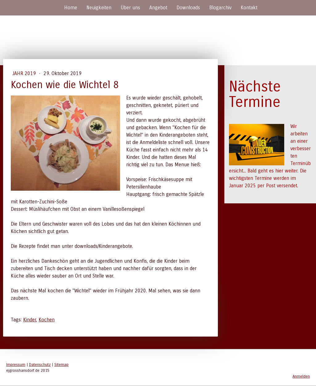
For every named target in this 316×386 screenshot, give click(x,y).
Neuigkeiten (98, 8)
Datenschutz (40, 364)
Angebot (158, 8)
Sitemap (61, 364)
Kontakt (249, 8)
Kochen (47, 320)
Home (70, 8)
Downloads (188, 8)
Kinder (29, 320)
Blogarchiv (220, 8)
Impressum (15, 364)
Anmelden (301, 376)
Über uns (130, 8)
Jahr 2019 (24, 73)
